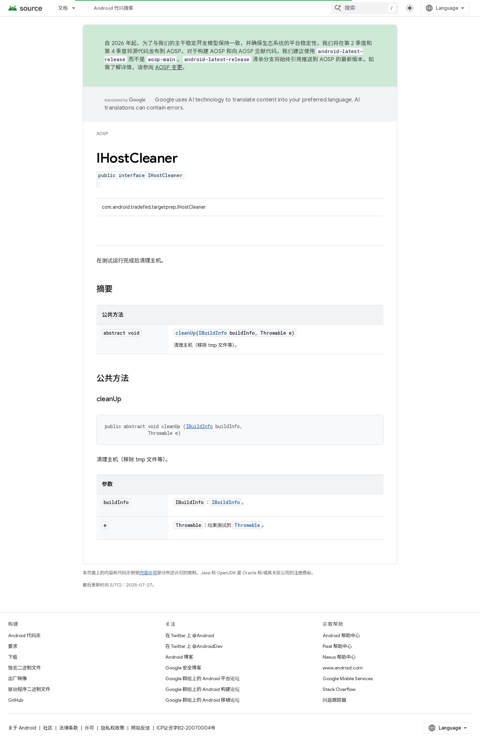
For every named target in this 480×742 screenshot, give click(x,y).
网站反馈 (140, 728)
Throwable (247, 525)
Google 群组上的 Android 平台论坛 (202, 678)
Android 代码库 (24, 635)
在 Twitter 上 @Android (189, 635)
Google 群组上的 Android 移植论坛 (202, 700)
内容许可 (148, 573)
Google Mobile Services (348, 678)
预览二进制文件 (24, 668)
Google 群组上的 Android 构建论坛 (202, 689)
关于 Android (22, 728)
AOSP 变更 (169, 67)
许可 (89, 728)
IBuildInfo (213, 333)
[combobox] (364, 8)
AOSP (102, 133)
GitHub (15, 700)
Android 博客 (179, 657)
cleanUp (185, 333)
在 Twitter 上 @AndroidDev (194, 646)
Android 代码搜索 (113, 8)
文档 (63, 8)
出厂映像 (17, 678)
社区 (47, 728)
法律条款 (68, 728)
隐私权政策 (112, 728)
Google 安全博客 (183, 668)
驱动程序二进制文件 (29, 689)
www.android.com (343, 668)
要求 (12, 646)
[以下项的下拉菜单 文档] (77, 8)
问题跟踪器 (334, 700)
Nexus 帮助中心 (339, 657)
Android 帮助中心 (341, 635)
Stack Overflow (339, 689)
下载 (12, 657)
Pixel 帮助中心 (337, 646)
